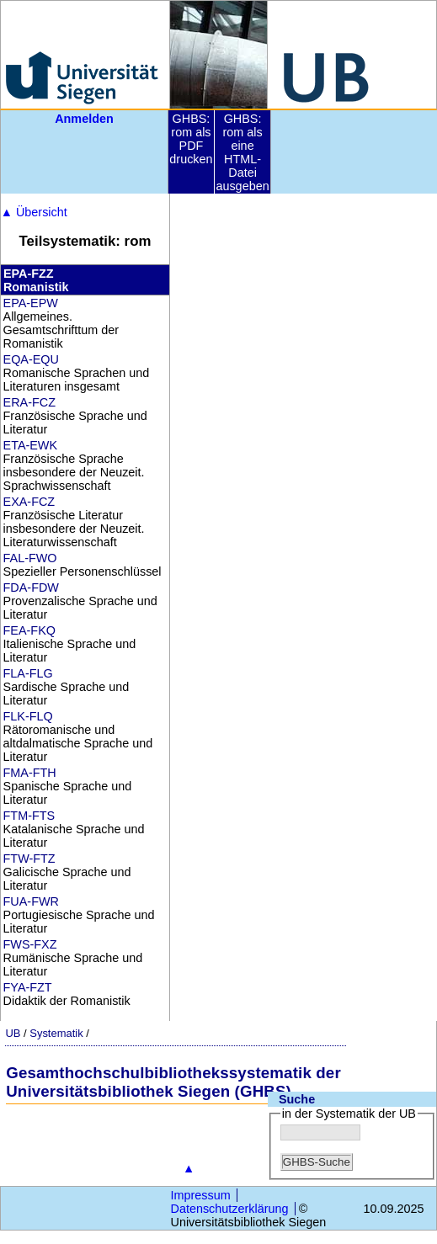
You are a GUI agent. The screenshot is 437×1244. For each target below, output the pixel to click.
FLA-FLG (28, 673)
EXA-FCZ (29, 501)
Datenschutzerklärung (230, 1208)
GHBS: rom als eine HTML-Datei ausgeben (242, 152)
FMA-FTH (29, 772)
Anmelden (84, 118)
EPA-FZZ (28, 273)
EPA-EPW (30, 303)
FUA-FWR (31, 901)
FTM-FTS (29, 815)
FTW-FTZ (29, 858)
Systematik (56, 1033)
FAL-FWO (30, 558)
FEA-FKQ (29, 630)
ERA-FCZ (29, 402)
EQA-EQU (31, 359)
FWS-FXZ (30, 944)
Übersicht (34, 212)
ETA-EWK (30, 445)
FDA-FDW (31, 587)
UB (12, 1033)
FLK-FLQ (28, 716)
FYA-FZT (27, 987)
